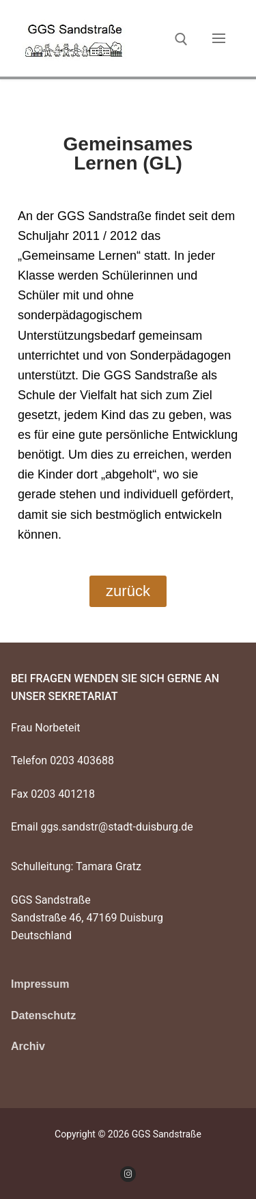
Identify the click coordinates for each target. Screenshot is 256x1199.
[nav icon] (219, 38)
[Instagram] (128, 1174)
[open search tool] (181, 39)
